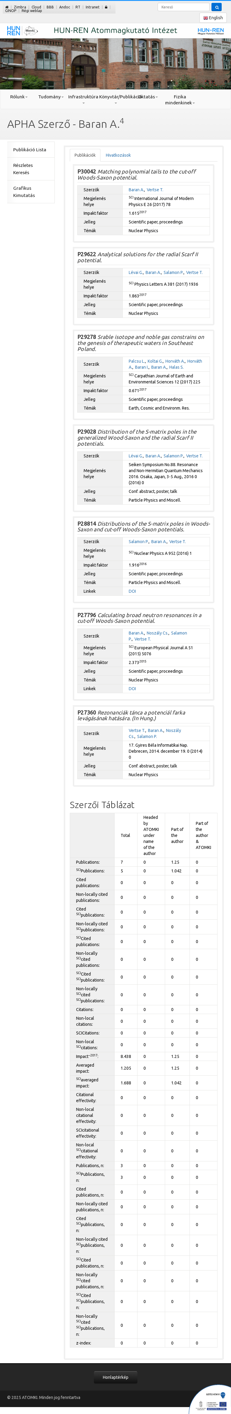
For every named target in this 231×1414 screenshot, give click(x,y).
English (213, 17)
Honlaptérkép (115, 1377)
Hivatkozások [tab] (118, 155)
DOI (132, 591)
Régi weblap (32, 11)
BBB (50, 7)
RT (77, 7)
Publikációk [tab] (85, 155)
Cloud (36, 7)
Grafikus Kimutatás (24, 192)
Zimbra (20, 7)
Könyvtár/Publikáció (115, 99)
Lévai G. (136, 272)
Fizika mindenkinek (180, 99)
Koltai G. (155, 361)
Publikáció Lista (29, 149)
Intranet (93, 7)
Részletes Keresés (23, 169)
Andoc (64, 7)
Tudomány (51, 96)
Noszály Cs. (157, 633)
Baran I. (142, 367)
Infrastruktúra (83, 99)
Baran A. (136, 189)
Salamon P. (173, 272)
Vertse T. (155, 189)
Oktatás (148, 96)
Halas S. (176, 367)
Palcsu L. (137, 361)
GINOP (10, 11)
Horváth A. (175, 361)
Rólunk (19, 96)
